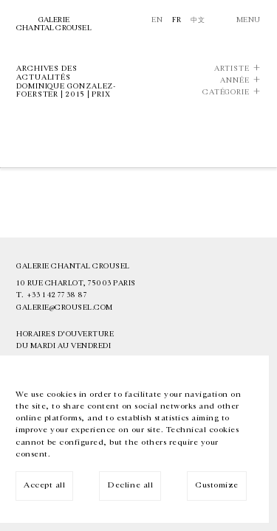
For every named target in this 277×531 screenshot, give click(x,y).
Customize (217, 485)
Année (235, 81)
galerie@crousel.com (64, 307)
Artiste (232, 69)
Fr (177, 19)
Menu (248, 19)
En (157, 19)
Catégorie (226, 92)
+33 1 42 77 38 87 (57, 295)
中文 (198, 19)
